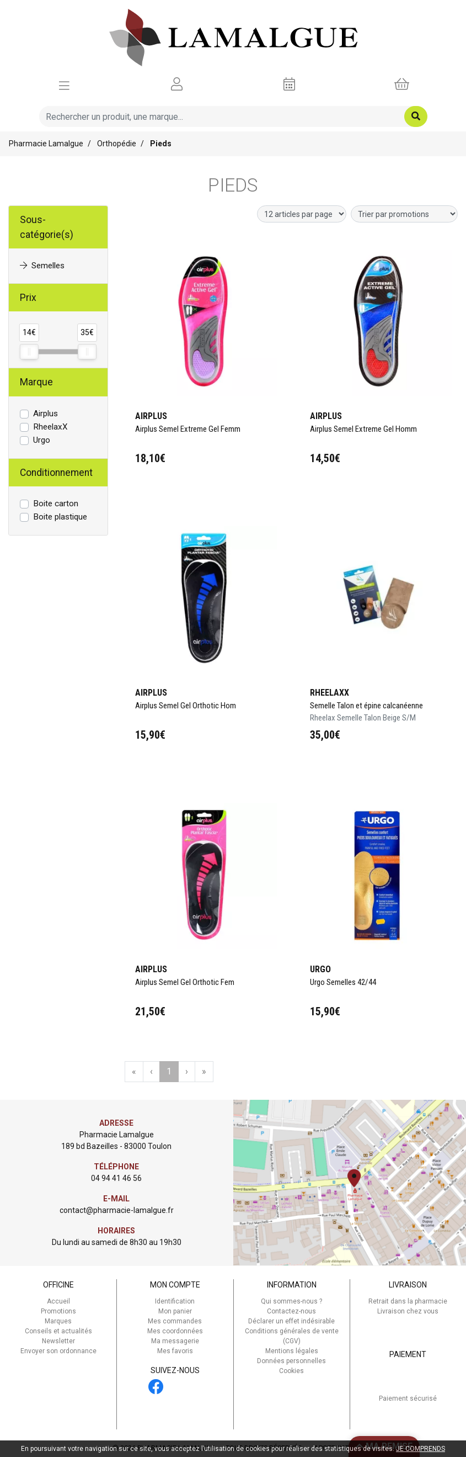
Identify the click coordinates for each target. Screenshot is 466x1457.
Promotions (58, 1311)
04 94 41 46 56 (116, 1178)
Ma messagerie (175, 1341)
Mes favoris (175, 1351)
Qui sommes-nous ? (291, 1301)
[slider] (29, 351)
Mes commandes (175, 1321)
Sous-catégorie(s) (46, 227)
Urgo (41, 440)
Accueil (58, 1301)
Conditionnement (56, 472)
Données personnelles (291, 1361)
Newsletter (58, 1341)
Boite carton (55, 503)
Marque (36, 382)
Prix (28, 297)
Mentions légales (291, 1351)
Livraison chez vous (407, 1311)
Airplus (45, 413)
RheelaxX (50, 427)
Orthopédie (116, 143)
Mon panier (175, 1311)
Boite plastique (60, 517)
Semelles (42, 266)
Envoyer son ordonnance (58, 1351)
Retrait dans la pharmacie (407, 1301)
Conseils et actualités (58, 1331)
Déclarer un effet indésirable (291, 1321)
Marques (58, 1321)
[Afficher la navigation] (64, 84)
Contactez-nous (291, 1311)
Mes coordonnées (175, 1331)
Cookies (291, 1371)
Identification (175, 1301)
